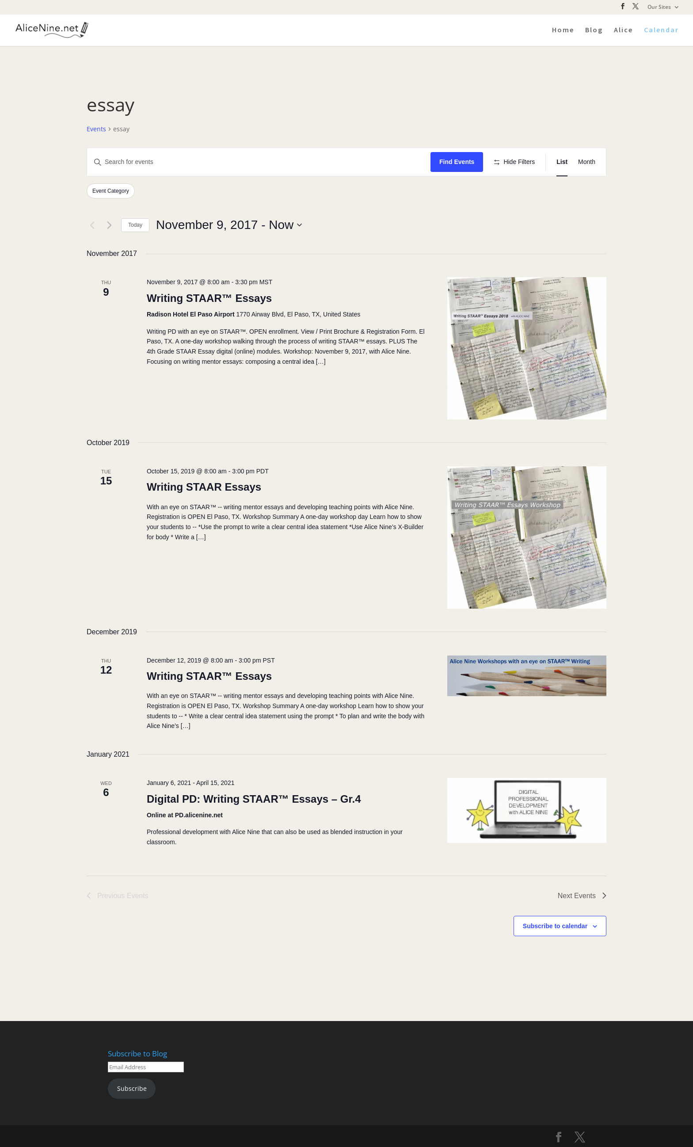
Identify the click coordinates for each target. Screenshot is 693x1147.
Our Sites (659, 7)
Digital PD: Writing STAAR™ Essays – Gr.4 (254, 799)
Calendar (661, 30)
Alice (623, 30)
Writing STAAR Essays (204, 487)
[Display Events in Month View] (586, 162)
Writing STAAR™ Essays (209, 298)
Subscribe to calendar (555, 926)
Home (563, 30)
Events (96, 129)
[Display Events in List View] (561, 162)
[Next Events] (109, 225)
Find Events (456, 161)
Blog (594, 30)
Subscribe (132, 1088)
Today (135, 225)
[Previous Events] (92, 225)
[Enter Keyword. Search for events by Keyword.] (258, 162)
